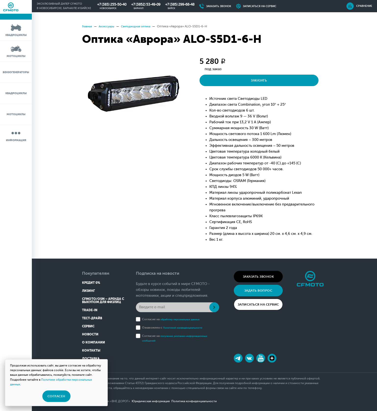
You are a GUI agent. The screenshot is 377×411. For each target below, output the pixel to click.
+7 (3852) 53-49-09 (145, 4)
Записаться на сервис (258, 304)
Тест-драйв (92, 318)
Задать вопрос (258, 290)
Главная (88, 26)
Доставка (91, 358)
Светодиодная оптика (142, 26)
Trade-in (89, 310)
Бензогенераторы (16, 72)
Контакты (91, 350)
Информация (16, 135)
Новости (90, 334)
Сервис (88, 326)
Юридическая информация (157, 401)
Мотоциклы (16, 51)
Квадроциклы (16, 30)
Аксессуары (109, 26)
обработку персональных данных (184, 319)
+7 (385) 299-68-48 (179, 4)
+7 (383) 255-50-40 (111, 4)
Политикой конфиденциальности (187, 327)
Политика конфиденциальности (206, 401)
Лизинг (88, 290)
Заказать (230, 80)
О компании (93, 342)
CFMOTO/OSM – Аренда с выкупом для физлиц (103, 300)
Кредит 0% (91, 282)
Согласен (56, 396)
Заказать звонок (258, 276)
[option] (133, 93)
